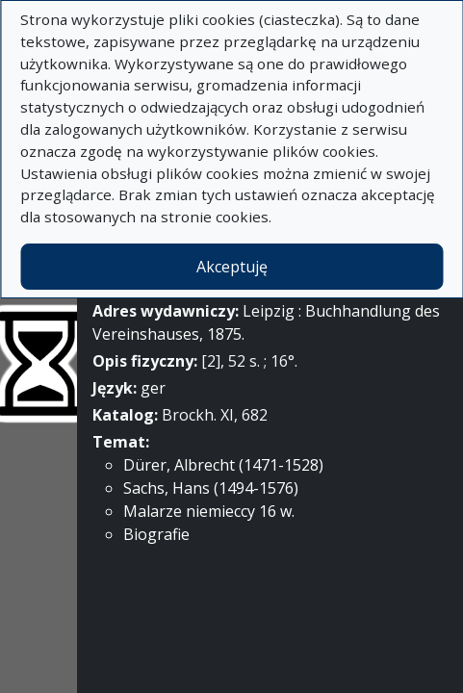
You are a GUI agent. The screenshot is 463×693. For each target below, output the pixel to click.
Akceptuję (232, 266)
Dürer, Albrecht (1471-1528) (223, 464)
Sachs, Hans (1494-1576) (210, 488)
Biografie (156, 534)
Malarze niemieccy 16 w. (209, 511)
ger (153, 387)
